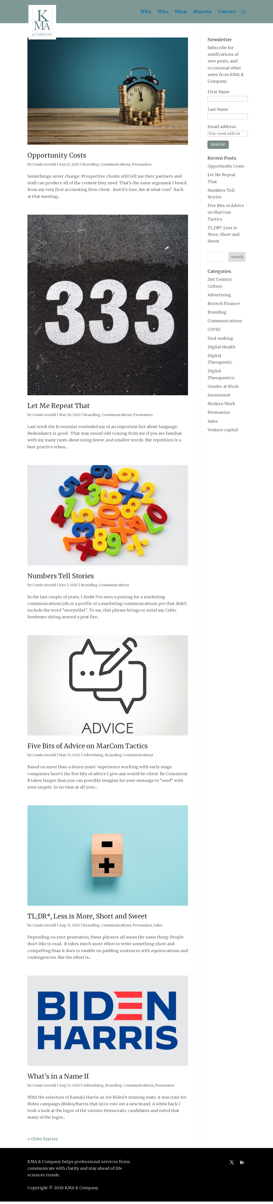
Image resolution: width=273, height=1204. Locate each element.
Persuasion (141, 164)
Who (163, 12)
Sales (157, 925)
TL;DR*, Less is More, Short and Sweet (87, 916)
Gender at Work (223, 386)
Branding (90, 164)
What (181, 12)
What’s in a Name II (58, 1076)
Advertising (93, 755)
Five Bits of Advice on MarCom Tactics (87, 746)
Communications (115, 164)
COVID (214, 329)
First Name (219, 91)
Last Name (218, 109)
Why (145, 12)
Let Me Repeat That (58, 406)
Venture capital (223, 429)
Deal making (220, 338)
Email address (222, 126)
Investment (219, 395)
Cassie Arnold (44, 164)
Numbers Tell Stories (60, 576)
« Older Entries (42, 1138)
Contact (227, 12)
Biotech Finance (224, 303)
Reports (202, 12)
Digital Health (221, 346)
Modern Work (221, 403)
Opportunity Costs (56, 155)
